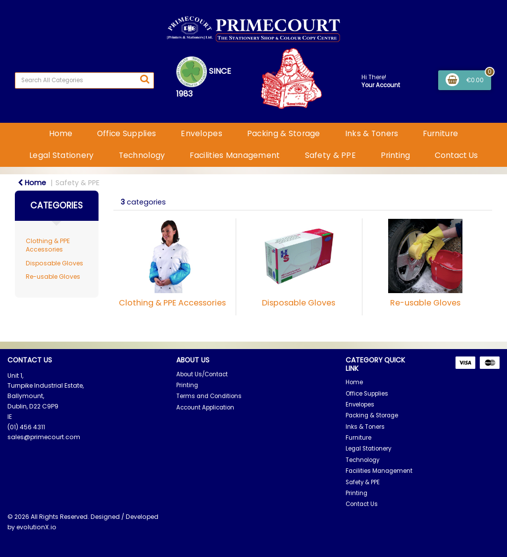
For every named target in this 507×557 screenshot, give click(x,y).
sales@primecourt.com (43, 437)
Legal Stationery (61, 155)
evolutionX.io (36, 527)
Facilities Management (235, 155)
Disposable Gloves (54, 263)
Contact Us (456, 155)
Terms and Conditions (209, 396)
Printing (395, 155)
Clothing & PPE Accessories (48, 245)
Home (60, 133)
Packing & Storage (283, 133)
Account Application (205, 407)
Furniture (440, 133)
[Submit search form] (144, 79)
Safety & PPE (330, 155)
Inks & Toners (372, 133)
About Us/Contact (202, 374)
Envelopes (201, 133)
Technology (142, 155)
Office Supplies (126, 133)
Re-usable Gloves (53, 276)
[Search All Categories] (84, 80)
